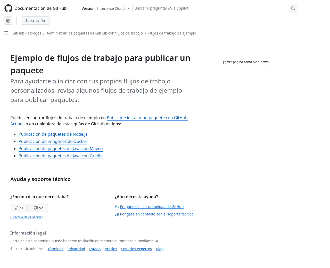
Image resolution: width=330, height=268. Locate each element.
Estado (95, 248)
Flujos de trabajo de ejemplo (172, 33)
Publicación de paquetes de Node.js (53, 134)
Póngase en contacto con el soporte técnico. (154, 214)
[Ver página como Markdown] (246, 62)
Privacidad (76, 248)
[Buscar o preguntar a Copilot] (214, 8)
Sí (19, 207)
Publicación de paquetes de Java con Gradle (61, 156)
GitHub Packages (26, 33)
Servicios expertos (136, 248)
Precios (111, 248)
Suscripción (35, 20)
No (39, 207)
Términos (55, 248)
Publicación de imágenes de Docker (53, 141)
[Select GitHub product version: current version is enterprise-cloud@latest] (105, 8)
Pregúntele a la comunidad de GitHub (149, 206)
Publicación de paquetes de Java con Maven (61, 148)
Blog (160, 248)
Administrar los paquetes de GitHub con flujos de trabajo (95, 33)
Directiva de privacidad (26, 217)
